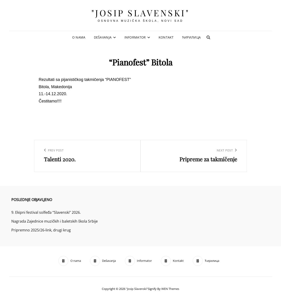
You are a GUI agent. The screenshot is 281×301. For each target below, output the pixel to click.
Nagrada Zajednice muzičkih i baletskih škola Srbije (54, 221)
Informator (135, 37)
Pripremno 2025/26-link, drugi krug (41, 230)
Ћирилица (191, 37)
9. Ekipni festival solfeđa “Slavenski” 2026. (46, 212)
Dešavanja (103, 37)
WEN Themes (170, 289)
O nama (79, 37)
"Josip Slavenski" (140, 13)
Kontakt (166, 37)
